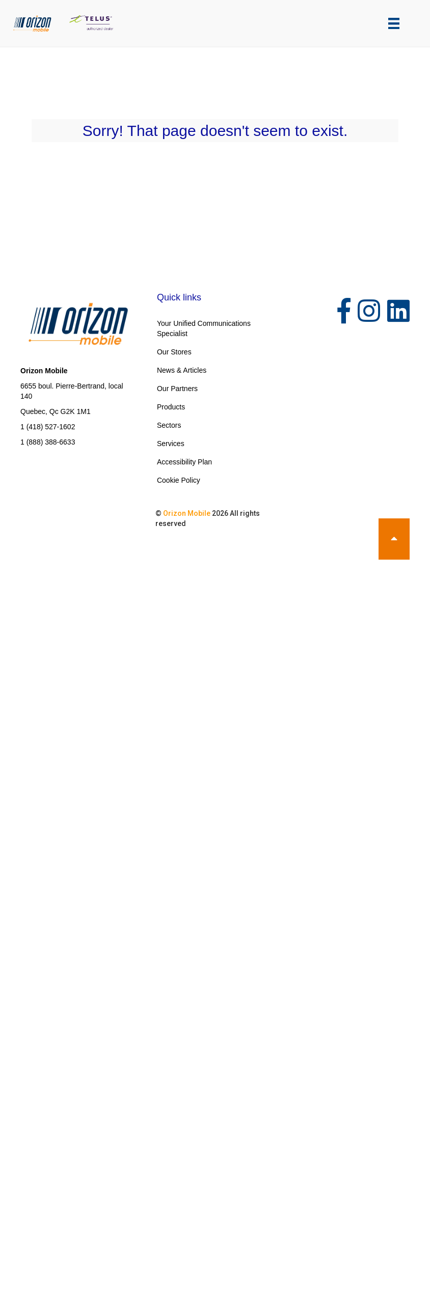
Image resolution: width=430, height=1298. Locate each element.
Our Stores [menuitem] (174, 352)
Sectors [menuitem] (169, 425)
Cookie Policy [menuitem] (178, 480)
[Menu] (394, 23)
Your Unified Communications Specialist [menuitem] (204, 328)
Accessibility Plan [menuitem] (184, 462)
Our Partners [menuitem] (177, 388)
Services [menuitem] (170, 443)
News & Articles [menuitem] (181, 370)
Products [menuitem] (171, 407)
